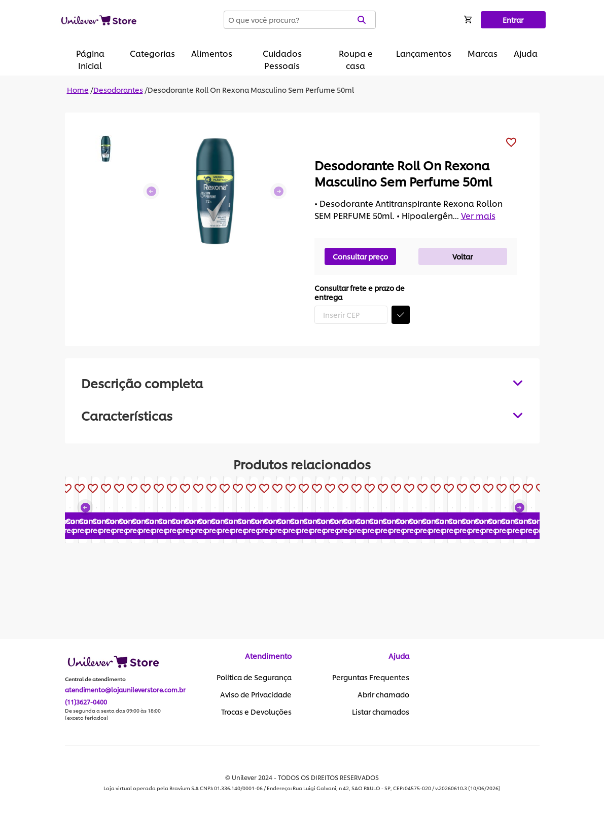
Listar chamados (380, 712)
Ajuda (526, 53)
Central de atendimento (95, 679)
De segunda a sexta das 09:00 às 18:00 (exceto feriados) (113, 715)
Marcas (483, 53)
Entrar (513, 19)
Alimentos (211, 53)
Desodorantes (118, 89)
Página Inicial (90, 59)
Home (78, 89)
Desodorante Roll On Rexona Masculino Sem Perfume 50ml (251, 89)
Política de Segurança (254, 677)
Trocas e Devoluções (256, 712)
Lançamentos (423, 53)
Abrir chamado (383, 694)
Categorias (152, 53)
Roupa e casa (356, 59)
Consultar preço (360, 256)
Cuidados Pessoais (282, 59)
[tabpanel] (302, 415)
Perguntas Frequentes (370, 677)
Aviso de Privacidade (256, 694)
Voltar (462, 256)
